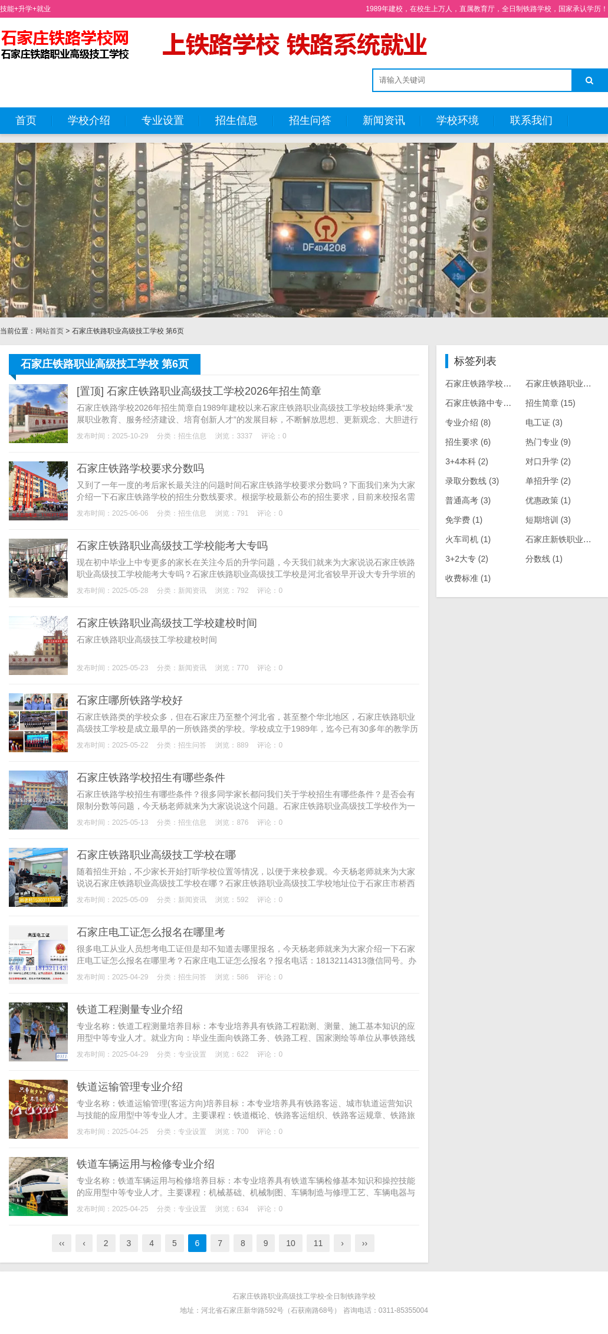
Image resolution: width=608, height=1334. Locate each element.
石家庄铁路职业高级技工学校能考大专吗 (172, 546)
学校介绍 (89, 120)
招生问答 (310, 120)
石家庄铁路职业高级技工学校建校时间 (167, 623)
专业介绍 (468, 422)
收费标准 (468, 578)
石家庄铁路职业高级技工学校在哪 (156, 855)
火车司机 (468, 539)
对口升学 (548, 461)
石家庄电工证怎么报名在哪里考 (151, 932)
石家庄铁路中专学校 (491, 403)
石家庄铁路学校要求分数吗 (140, 468)
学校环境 (457, 120)
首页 (26, 120)
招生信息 (236, 120)
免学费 (463, 520)
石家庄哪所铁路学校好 (130, 700)
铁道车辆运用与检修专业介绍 (146, 1164)
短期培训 (548, 520)
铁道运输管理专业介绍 (130, 1087)
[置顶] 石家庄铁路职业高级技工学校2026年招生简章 (199, 391)
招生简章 (550, 403)
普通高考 (468, 500)
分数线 (544, 558)
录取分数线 (472, 481)
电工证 (544, 422)
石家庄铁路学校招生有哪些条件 (151, 778)
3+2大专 (466, 558)
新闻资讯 (384, 120)
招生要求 (468, 442)
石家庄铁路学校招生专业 (499, 383)
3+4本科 (466, 461)
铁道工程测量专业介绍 (130, 1009)
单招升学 (548, 481)
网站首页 (49, 331)
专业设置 (163, 120)
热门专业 (548, 442)
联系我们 (531, 120)
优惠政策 (548, 500)
